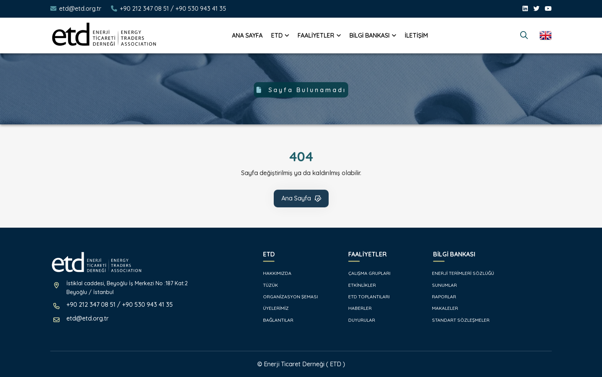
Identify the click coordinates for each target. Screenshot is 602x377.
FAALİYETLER (316, 35)
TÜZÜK (266, 285)
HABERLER (356, 308)
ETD (277, 35)
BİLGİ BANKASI (369, 35)
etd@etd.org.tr (80, 8)
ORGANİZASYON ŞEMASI (286, 296)
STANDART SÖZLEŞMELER (457, 320)
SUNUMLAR (441, 285)
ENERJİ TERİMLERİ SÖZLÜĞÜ (459, 273)
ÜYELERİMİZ (272, 308)
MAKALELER (441, 308)
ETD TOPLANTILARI (365, 296)
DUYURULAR (358, 320)
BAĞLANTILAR (274, 320)
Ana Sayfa (301, 199)
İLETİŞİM (416, 35)
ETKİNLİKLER (358, 285)
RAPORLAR (440, 296)
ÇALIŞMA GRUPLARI (365, 273)
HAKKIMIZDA (273, 273)
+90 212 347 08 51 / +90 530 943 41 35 (173, 8)
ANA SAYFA (247, 35)
